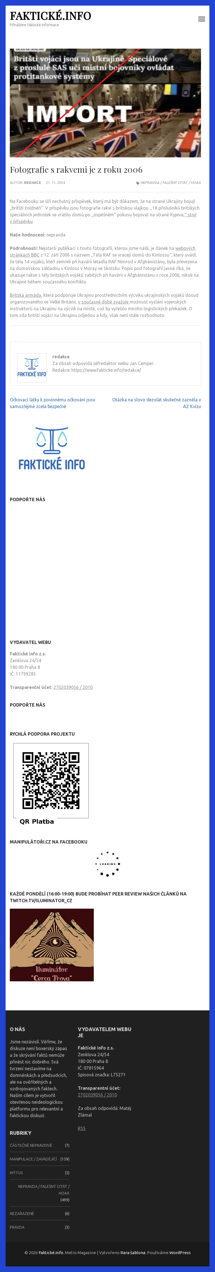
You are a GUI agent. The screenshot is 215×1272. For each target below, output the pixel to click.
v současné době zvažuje (104, 301)
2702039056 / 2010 (73, 687)
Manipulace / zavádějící (33, 1159)
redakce (32, 182)
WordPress (180, 1252)
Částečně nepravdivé (31, 1145)
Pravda (17, 1227)
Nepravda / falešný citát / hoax (171, 182)
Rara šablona (132, 1252)
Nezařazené (22, 1213)
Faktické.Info (50, 15)
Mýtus (16, 1173)
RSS (82, 1128)
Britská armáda (25, 295)
